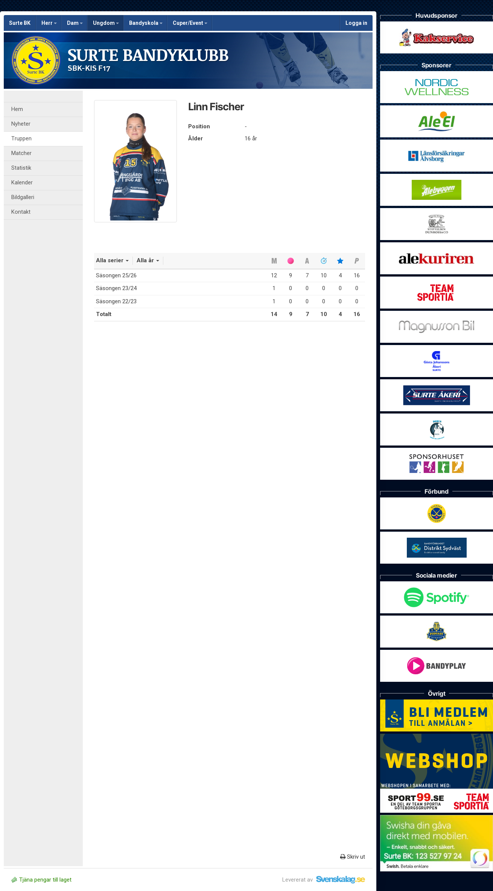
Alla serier (112, 260)
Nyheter (20, 124)
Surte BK (19, 23)
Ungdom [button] (106, 23)
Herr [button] (49, 23)
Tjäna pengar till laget (41, 879)
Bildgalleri (22, 197)
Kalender (22, 182)
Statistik (21, 168)
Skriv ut (352, 856)
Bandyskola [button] (146, 23)
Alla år (148, 260)
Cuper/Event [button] (190, 23)
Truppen (21, 138)
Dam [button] (75, 23)
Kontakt (20, 212)
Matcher (21, 153)
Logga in (356, 23)
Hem (17, 109)
